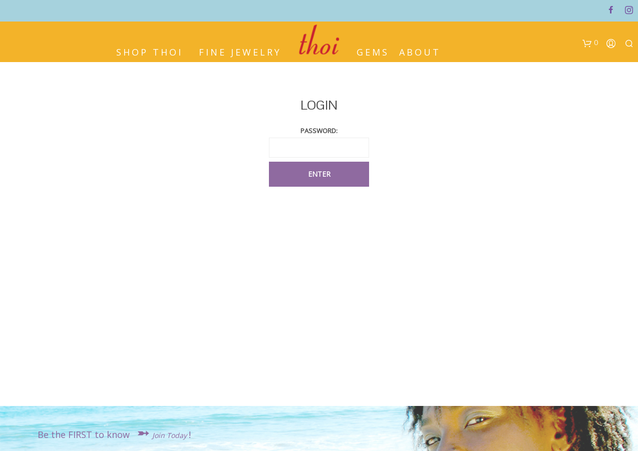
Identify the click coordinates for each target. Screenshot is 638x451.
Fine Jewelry (240, 49)
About (420, 49)
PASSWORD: (319, 130)
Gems (373, 49)
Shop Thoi (149, 49)
